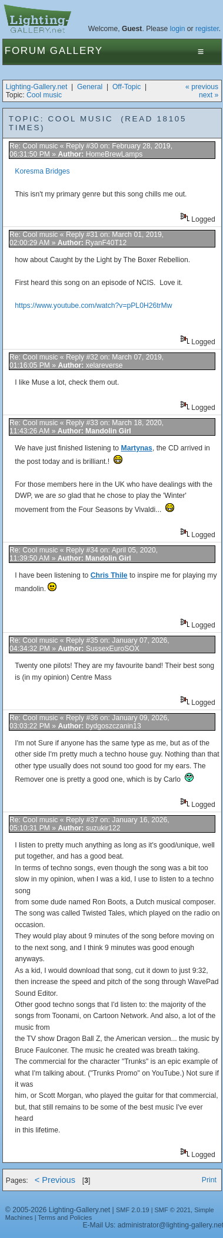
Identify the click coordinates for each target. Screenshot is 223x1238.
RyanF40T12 (106, 243)
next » (208, 95)
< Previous (55, 1180)
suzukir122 (103, 828)
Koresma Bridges (42, 171)
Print (209, 1180)
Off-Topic (126, 87)
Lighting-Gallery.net (37, 87)
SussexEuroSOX (112, 649)
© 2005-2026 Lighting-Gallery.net (57, 1210)
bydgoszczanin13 (113, 726)
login (177, 29)
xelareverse (104, 365)
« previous (201, 87)
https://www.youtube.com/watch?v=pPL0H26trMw (93, 305)
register (207, 29)
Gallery (76, 50)
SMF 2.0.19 (132, 1209)
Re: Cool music (34, 146)
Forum (25, 50)
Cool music (44, 95)
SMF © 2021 (173, 1209)
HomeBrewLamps (114, 154)
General (89, 87)
